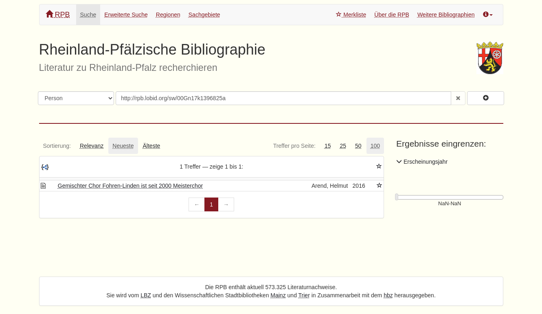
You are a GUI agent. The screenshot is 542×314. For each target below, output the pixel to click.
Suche (88, 14)
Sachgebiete (204, 14)
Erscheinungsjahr (422, 161)
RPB (58, 14)
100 (375, 146)
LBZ (145, 295)
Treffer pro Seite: (294, 146)
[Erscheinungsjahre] (449, 204)
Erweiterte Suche (126, 14)
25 (343, 146)
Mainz (277, 295)
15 (328, 146)
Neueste (123, 146)
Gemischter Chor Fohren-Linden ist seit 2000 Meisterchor (130, 185)
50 (358, 146)
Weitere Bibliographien (446, 14)
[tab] (57, 146)
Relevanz (91, 146)
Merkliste (351, 14)
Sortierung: (57, 146)
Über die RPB (391, 14)
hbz (388, 295)
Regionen (168, 14)
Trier (304, 295)
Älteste (151, 146)
